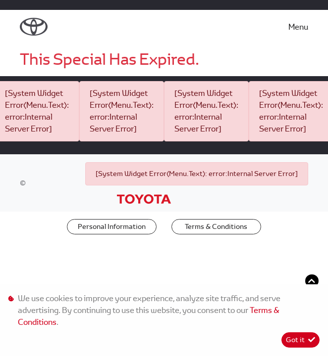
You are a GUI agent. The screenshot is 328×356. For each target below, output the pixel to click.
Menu (298, 27)
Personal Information (112, 226)
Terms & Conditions (216, 226)
